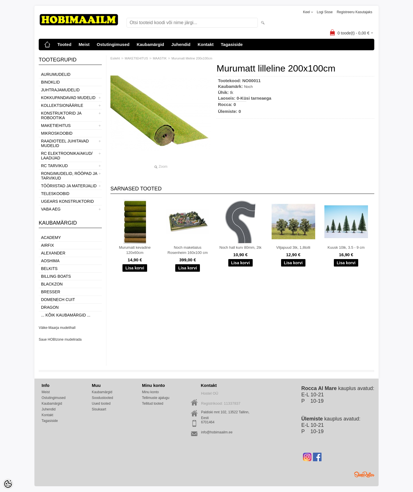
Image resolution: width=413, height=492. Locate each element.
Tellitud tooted (152, 404)
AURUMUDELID (56, 74)
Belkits (49, 268)
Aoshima (50, 260)
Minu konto (150, 392)
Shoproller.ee (364, 474)
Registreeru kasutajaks (354, 12)
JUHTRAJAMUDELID (60, 90)
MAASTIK (160, 58)
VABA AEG (51, 209)
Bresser (50, 292)
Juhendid (180, 44)
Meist (84, 44)
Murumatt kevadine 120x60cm (135, 250)
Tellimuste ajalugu (155, 398)
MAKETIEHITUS (56, 125)
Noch (248, 86)
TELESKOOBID (55, 193)
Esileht (115, 58)
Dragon (50, 307)
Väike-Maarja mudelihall (57, 328)
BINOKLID (50, 82)
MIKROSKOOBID (57, 133)
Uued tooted (101, 404)
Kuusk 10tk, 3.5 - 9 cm (346, 247)
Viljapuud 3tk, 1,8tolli (293, 247)
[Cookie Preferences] (8, 484)
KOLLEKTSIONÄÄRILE (62, 105)
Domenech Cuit (58, 299)
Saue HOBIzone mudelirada (60, 339)
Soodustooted (102, 398)
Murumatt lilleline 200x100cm (192, 58)
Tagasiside (232, 44)
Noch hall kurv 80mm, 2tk (240, 247)
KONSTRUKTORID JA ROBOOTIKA (61, 115)
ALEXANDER (53, 253)
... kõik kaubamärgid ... (65, 315)
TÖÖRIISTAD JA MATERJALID (69, 186)
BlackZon (52, 284)
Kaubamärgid (150, 44)
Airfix (47, 245)
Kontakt (206, 44)
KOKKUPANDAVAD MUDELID (68, 97)
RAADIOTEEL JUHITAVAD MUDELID (65, 143)
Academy (51, 237)
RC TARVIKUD (54, 165)
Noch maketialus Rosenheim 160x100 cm (187, 250)
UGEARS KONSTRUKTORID (67, 201)
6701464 (208, 422)
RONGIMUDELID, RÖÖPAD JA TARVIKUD (69, 175)
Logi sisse (325, 12)
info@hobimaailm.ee (217, 432)
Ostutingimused (113, 44)
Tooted (64, 44)
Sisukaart (99, 409)
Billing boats (56, 276)
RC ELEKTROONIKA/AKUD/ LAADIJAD (67, 155)
